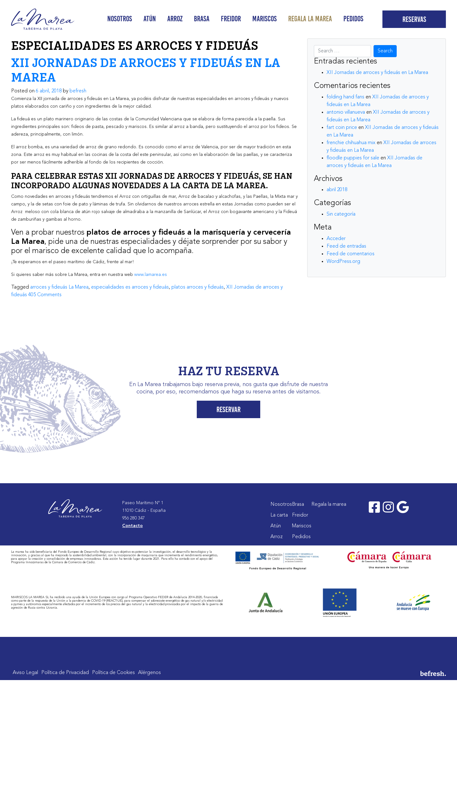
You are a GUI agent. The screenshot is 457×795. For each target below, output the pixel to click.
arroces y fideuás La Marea (59, 287)
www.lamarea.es (150, 274)
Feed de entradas (346, 246)
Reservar (228, 409)
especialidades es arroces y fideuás (130, 287)
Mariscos (264, 18)
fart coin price (342, 127)
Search (385, 51)
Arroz (174, 18)
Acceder (336, 238)
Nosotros (119, 18)
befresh (78, 91)
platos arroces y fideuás (197, 287)
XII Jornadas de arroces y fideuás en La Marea (377, 72)
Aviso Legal (25, 672)
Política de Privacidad (65, 672)
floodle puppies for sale (353, 158)
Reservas (414, 19)
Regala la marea (310, 18)
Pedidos (353, 18)
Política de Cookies (113, 672)
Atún (149, 18)
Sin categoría (341, 214)
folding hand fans (345, 97)
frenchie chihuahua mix (351, 142)
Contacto (132, 526)
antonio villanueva (346, 112)
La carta (279, 515)
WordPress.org (343, 261)
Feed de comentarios (350, 254)
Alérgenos (149, 672)
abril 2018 (337, 189)
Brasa (201, 18)
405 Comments (45, 294)
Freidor (231, 18)
